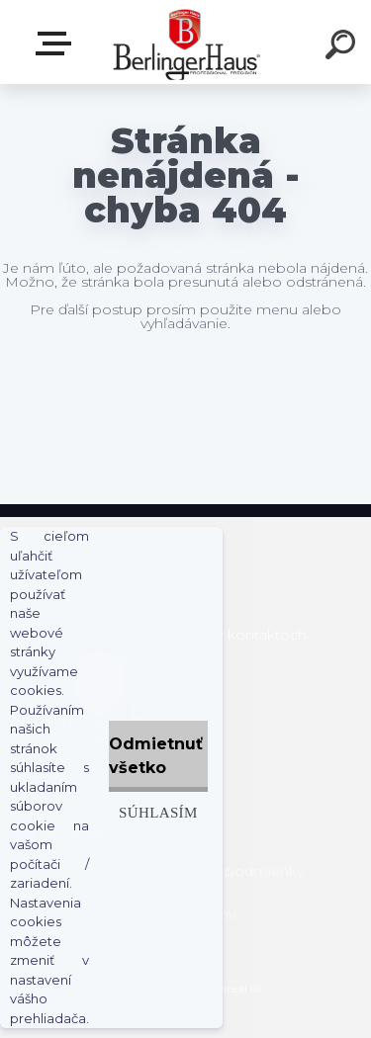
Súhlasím (158, 812)
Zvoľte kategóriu (57, 43)
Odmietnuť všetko (156, 756)
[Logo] (183, 42)
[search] (343, 47)
